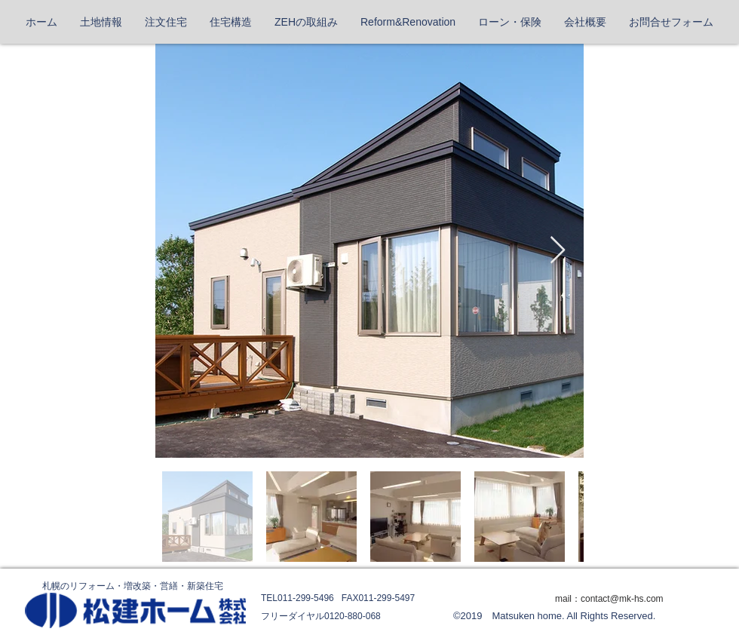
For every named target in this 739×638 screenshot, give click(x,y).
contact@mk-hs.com (622, 599)
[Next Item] (557, 250)
